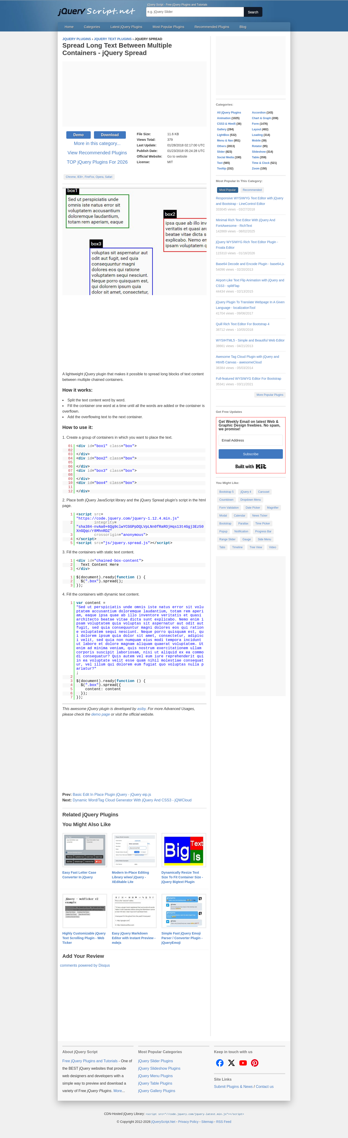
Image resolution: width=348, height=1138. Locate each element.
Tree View (256, 547)
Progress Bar (263, 531)
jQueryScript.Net (163, 1121)
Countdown (226, 499)
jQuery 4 (246, 491)
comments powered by (85, 965)
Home (69, 27)
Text (220, 163)
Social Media (225, 157)
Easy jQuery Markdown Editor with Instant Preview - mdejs (133, 938)
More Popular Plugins (270, 395)
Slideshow (259, 151)
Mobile (256, 140)
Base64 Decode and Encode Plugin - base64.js (250, 264)
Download (110, 135)
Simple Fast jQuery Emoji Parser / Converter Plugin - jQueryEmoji (182, 938)
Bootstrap (225, 523)
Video (272, 547)
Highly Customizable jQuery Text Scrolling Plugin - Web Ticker (84, 938)
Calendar (239, 515)
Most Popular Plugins (168, 27)
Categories (92, 27)
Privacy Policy (188, 1121)
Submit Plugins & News (233, 1087)
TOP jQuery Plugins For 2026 (97, 162)
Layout (256, 129)
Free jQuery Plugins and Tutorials (98, 9)
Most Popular (227, 190)
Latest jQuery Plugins (126, 27)
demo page (100, 714)
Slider (221, 151)
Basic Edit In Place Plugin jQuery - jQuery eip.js (112, 795)
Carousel (263, 491)
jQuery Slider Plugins (155, 1061)
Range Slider (227, 539)
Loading (257, 135)
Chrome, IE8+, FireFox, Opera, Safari (89, 177)
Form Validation (229, 507)
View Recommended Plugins (97, 152)
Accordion (259, 112)
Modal (223, 515)
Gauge (246, 539)
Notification (241, 531)
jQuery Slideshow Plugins (159, 1068)
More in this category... (97, 143)
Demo (78, 135)
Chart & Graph (261, 118)
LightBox (223, 135)
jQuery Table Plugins (155, 1083)
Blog (243, 27)
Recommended (252, 190)
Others (221, 146)
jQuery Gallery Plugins (156, 1091)
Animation (224, 118)
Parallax (243, 523)
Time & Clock (261, 163)
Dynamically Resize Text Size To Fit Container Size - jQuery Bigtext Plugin (182, 877)
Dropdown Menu (251, 499)
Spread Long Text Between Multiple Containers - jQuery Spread (117, 49)
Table (255, 157)
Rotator (257, 146)
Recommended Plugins (212, 27)
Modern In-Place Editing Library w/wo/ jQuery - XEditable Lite (130, 877)
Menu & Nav (225, 140)
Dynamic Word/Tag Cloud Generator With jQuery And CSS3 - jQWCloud (132, 800)
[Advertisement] (134, 94)
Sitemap (207, 1121)
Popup (223, 531)
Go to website (177, 156)
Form (255, 123)
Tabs (222, 547)
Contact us (265, 1087)
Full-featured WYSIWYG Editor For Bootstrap (248, 378)
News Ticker (259, 515)
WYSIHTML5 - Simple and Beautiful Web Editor (250, 340)
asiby (141, 709)
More (118, 1091)
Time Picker (262, 523)
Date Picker (253, 507)
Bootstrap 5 (226, 491)
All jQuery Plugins (229, 112)
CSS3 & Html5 (226, 123)
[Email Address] (251, 440)
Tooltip (221, 168)
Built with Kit (250, 466)
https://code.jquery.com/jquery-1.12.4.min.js (128, 519)
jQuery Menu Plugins (155, 1076)
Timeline (237, 547)
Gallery (222, 129)
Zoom (256, 168)
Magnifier (272, 507)
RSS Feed (223, 1121)
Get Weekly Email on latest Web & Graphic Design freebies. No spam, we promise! (249, 425)
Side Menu (264, 539)
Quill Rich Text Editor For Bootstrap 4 (242, 324)
